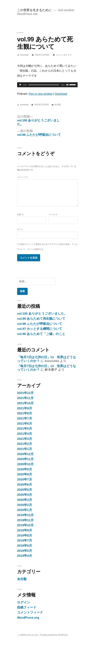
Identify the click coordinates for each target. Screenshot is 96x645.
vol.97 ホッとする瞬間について (39, 328)
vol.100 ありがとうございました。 (42, 313)
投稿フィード (26, 607)
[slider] (43, 84)
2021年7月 (24, 418)
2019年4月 (24, 555)
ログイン (23, 602)
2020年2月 (24, 505)
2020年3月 (24, 499)
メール (53, 214)
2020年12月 (25, 454)
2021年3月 (24, 438)
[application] (47, 84)
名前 (20, 214)
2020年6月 (24, 484)
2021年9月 (24, 408)
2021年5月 (24, 428)
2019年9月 (24, 530)
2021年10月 (25, 403)
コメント (22, 177)
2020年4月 (24, 494)
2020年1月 (24, 510)
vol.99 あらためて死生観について (41, 318)
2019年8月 (24, 535)
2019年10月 (25, 525)
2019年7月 (24, 540)
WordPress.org (28, 617)
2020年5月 (24, 489)
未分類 (58, 105)
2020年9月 (24, 469)
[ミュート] (67, 85)
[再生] (20, 85)
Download (61, 93)
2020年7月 (24, 479)
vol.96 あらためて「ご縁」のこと (41, 334)
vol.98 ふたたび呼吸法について (39, 323)
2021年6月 (24, 423)
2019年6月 (24, 545)
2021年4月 (24, 433)
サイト (20, 229)
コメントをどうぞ (64, 55)
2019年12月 (25, 515)
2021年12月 (25, 393)
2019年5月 (24, 550)
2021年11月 (25, 398)
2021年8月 (24, 413)
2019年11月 (25, 520)
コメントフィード (30, 612)
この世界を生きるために (34, 10)
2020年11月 (25, 459)
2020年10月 (25, 464)
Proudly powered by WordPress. (54, 635)
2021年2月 (24, 443)
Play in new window (41, 93)
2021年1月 (24, 449)
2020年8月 (24, 474)
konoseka (24, 55)
